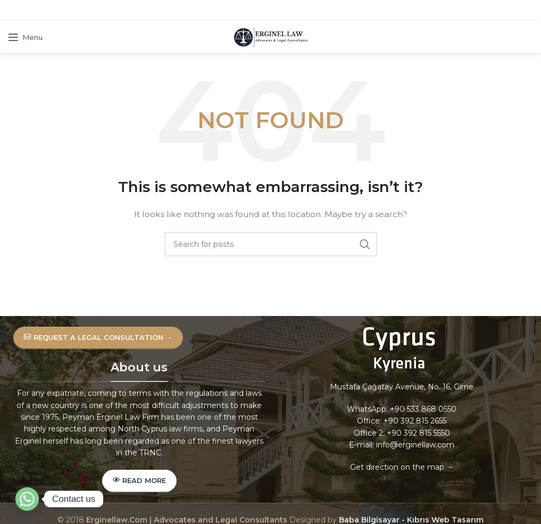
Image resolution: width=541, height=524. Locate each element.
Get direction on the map (397, 467)
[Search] (270, 244)
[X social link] (256, 11)
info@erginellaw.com (415, 445)
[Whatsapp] (27, 499)
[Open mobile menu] (25, 37)
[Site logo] (271, 36)
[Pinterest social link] (270, 11)
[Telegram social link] (296, 11)
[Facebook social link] (243, 11)
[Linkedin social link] (283, 11)
